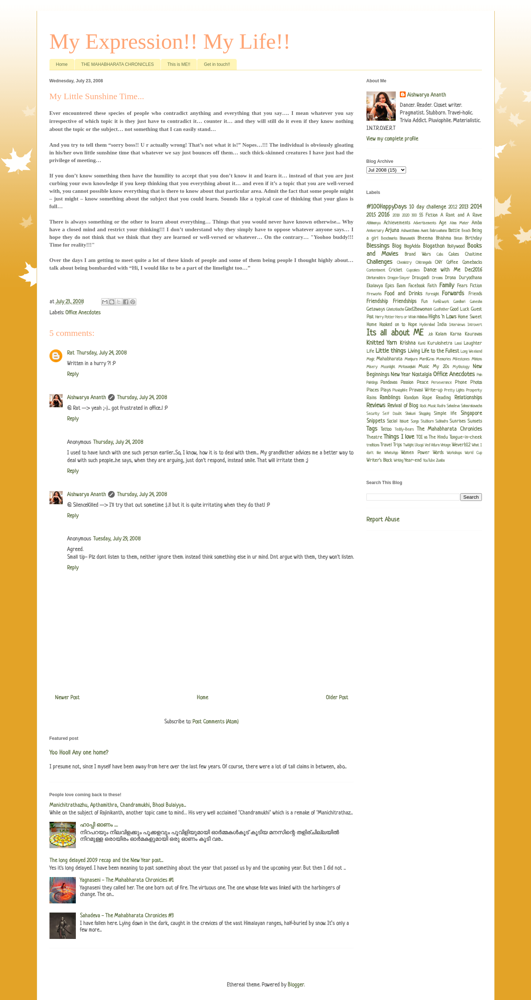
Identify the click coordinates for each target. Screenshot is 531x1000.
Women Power (415, 453)
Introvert (475, 325)
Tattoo (386, 429)
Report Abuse (382, 520)
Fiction (476, 286)
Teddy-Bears (404, 429)
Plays (385, 390)
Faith (432, 286)
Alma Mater (459, 223)
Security (372, 414)
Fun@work (441, 302)
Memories (443, 359)
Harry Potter (384, 317)
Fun (424, 301)
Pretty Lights (454, 390)
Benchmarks (389, 238)
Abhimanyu (373, 223)
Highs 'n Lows (442, 317)
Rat (70, 353)
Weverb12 (461, 445)
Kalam (441, 334)
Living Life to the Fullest (433, 351)
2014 (476, 206)
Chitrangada (423, 263)
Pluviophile (400, 390)
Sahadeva (453, 406)
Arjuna (392, 230)
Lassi (458, 343)
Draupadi (420, 278)
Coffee (452, 262)
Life (370, 351)
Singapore (471, 413)
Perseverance (441, 383)
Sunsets (475, 421)
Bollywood (456, 246)
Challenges (379, 262)
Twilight (408, 445)
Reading (443, 398)
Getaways (375, 309)
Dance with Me (442, 270)
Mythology (461, 367)
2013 (463, 207)
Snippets (375, 421)
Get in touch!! (217, 64)
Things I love (399, 437)
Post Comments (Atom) (215, 722)
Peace (422, 382)
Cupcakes (413, 270)
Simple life (445, 413)
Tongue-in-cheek (466, 437)
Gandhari (459, 302)
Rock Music (428, 406)
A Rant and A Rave (461, 215)
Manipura (411, 359)
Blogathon (434, 246)
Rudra (441, 406)
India (442, 324)
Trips (397, 445)
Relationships (468, 398)
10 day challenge (427, 207)
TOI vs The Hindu (432, 437)
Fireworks (373, 294)
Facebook (416, 286)
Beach (466, 231)
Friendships (404, 301)
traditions (372, 445)
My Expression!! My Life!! (170, 41)
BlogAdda (412, 246)
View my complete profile (392, 139)
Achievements (397, 223)
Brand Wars (417, 254)
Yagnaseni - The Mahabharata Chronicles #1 (127, 880)
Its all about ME (395, 333)
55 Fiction (428, 215)
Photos (476, 382)
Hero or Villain (405, 317)
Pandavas (388, 382)
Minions (477, 359)
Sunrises (457, 421)
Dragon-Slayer (399, 278)
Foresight (432, 294)
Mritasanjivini (406, 367)
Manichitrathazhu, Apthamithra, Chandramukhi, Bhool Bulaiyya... (117, 805)
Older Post (337, 698)
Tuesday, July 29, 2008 (116, 539)
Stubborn (427, 421)
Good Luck (459, 309)
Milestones (461, 359)
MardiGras (426, 359)
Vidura (435, 445)
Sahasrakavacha (471, 406)
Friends (475, 294)
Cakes (454, 254)
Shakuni (410, 414)
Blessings (378, 246)
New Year (400, 375)
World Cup (473, 453)
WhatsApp (391, 453)
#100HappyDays (386, 206)
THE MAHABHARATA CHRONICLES (117, 64)
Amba (477, 223)
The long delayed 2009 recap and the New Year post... (106, 861)
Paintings (372, 383)
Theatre (374, 437)
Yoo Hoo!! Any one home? (78, 753)
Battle (454, 230)
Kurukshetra (439, 343)
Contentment (375, 270)
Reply (72, 374)
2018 (395, 215)
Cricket (395, 270)
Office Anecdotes (82, 313)
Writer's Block (379, 460)
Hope (412, 324)
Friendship (377, 301)
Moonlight (388, 367)
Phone (461, 382)
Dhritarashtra (375, 278)
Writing (398, 460)
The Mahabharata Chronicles (449, 429)
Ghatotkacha (395, 309)
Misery (371, 367)
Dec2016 (473, 270)
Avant (424, 231)
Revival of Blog (402, 406)
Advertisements (424, 223)
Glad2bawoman (418, 309)
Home (62, 64)
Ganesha (476, 302)
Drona (450, 278)
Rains (371, 398)
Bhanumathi (407, 238)
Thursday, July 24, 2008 (101, 353)
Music (423, 367)
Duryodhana (470, 278)
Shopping (424, 414)
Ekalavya (374, 286)
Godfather (441, 309)
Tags (371, 429)
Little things (391, 351)
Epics (389, 286)
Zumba (440, 460)
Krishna (408, 343)
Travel (386, 445)
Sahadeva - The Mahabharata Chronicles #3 (127, 916)
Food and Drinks (403, 294)
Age (442, 223)
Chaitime (473, 254)
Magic (370, 359)
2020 (405, 215)
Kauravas (473, 334)
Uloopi (419, 445)
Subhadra (441, 421)
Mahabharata (389, 359)
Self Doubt (392, 414)
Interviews (457, 325)
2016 (384, 214)
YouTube (429, 460)
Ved (427, 445)
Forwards (453, 293)
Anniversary (375, 231)
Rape (427, 398)
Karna (455, 334)
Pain (479, 375)
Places (372, 390)
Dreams (437, 278)
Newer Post (67, 698)
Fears (462, 286)
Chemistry (404, 263)
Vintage (445, 445)
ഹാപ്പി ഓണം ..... (99, 825)
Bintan (458, 238)
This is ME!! (179, 64)
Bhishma (443, 238)
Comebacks (472, 262)
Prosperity (474, 390)
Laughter (473, 343)
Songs (415, 421)
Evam (401, 286)
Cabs (439, 254)
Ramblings (390, 398)
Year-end (412, 460)
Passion (407, 382)
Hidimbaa (422, 317)
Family (446, 285)
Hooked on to (392, 324)
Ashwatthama (410, 231)
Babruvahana (438, 231)
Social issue (398, 421)
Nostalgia (422, 375)
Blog (396, 246)
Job (430, 334)
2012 (452, 207)
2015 (371, 215)
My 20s (441, 367)
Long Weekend (471, 351)
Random (411, 398)
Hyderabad (427, 325)
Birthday (473, 238)
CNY (438, 262)
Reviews (376, 405)
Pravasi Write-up (425, 390)
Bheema (425, 238)
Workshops (454, 453)
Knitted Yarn (381, 343)
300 (414, 215)
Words (438, 453)
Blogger (296, 985)
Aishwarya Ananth (86, 398)
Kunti (421, 343)
